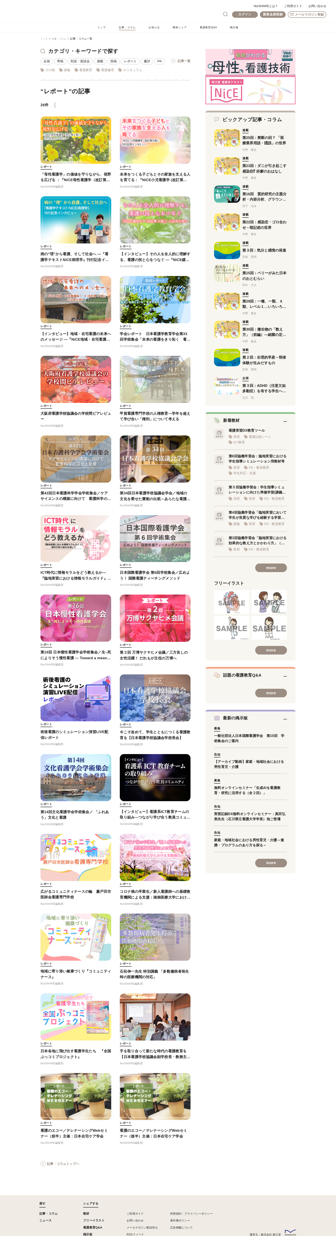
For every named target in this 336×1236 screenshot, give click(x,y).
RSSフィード (135, 1234)
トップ (97, 27)
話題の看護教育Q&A (241, 683)
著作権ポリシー (180, 1220)
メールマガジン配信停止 (142, 1227)
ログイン (244, 14)
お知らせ (153, 27)
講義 (67, 70)
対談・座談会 (80, 61)
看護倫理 (107, 70)
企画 (47, 61)
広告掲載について (181, 1227)
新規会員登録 (273, 14)
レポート (130, 61)
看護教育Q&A (211, 27)
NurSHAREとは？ (266, 6)
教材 (86, 1213)
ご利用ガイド (293, 6)
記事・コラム (124, 27)
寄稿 (60, 61)
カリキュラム (132, 70)
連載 (100, 61)
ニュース (45, 1220)
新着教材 (228, 423)
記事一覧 (184, 61)
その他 (50, 70)
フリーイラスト (94, 1220)
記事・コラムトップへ (63, 1169)
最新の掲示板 (233, 726)
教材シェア (181, 27)
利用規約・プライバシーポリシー (191, 1213)
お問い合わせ (317, 6)
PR (159, 61)
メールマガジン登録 (309, 14)
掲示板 (239, 27)
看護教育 (85, 70)
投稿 (113, 61)
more (271, 575)
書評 (147, 61)
